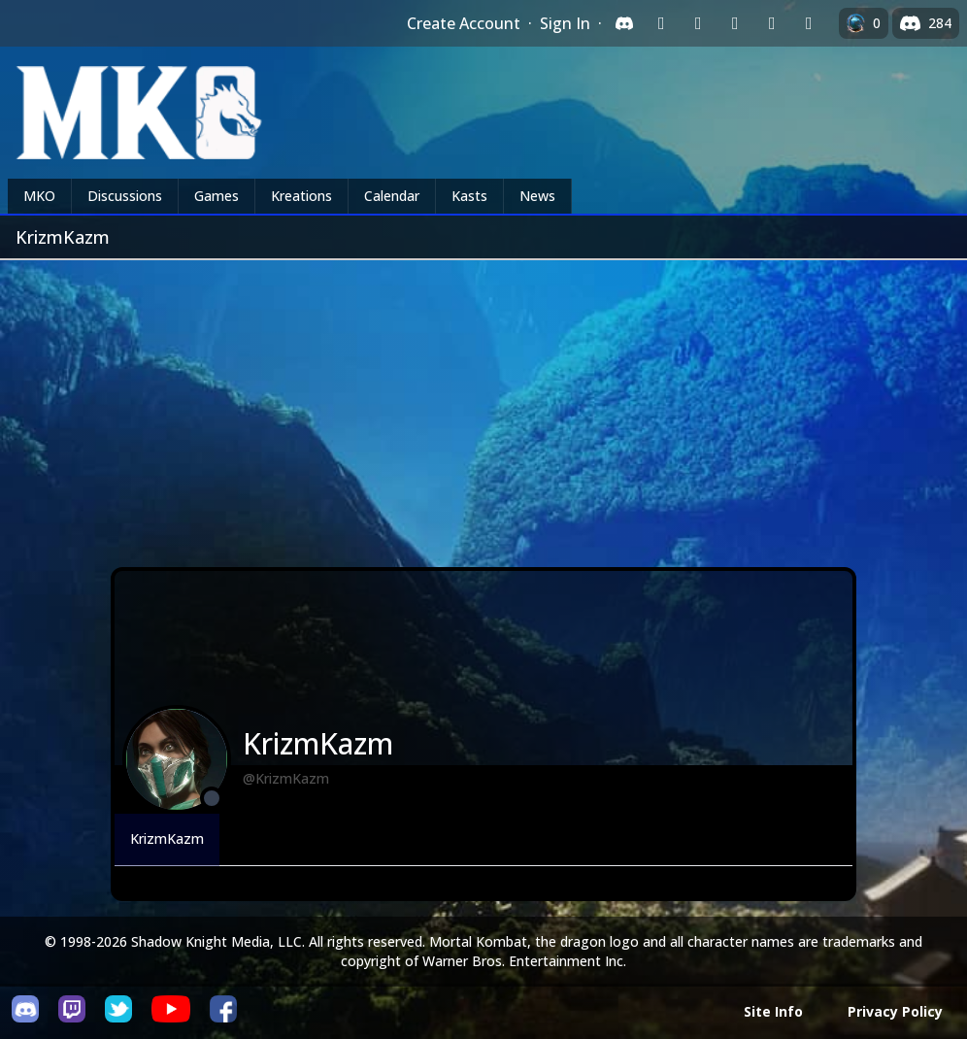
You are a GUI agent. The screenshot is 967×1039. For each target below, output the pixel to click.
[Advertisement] (483, 406)
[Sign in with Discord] (624, 23)
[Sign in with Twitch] (661, 23)
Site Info (773, 1011)
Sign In (565, 23)
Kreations (301, 195)
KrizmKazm (167, 838)
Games (216, 195)
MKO (39, 195)
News (537, 195)
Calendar (391, 195)
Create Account (463, 23)
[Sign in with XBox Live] (808, 23)
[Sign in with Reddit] (735, 23)
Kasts (469, 195)
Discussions (124, 195)
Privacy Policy (895, 1011)
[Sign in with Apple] (771, 23)
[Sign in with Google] (698, 23)
